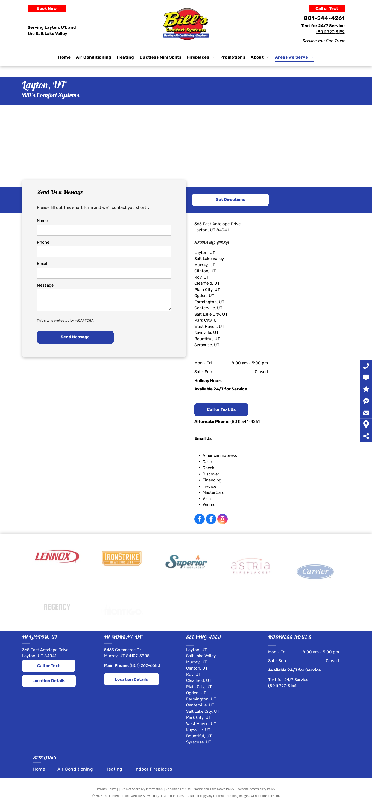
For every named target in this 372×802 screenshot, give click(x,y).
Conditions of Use (178, 789)
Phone (43, 242)
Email (42, 263)
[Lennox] (57, 575)
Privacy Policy (106, 789)
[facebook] (199, 520)
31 (338, 31)
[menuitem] (64, 57)
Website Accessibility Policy (256, 789)
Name (42, 220)
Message (45, 285)
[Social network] (211, 520)
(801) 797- (326, 31)
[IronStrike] (121, 580)
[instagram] (222, 520)
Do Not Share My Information (142, 789)
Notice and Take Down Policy (214, 789)
